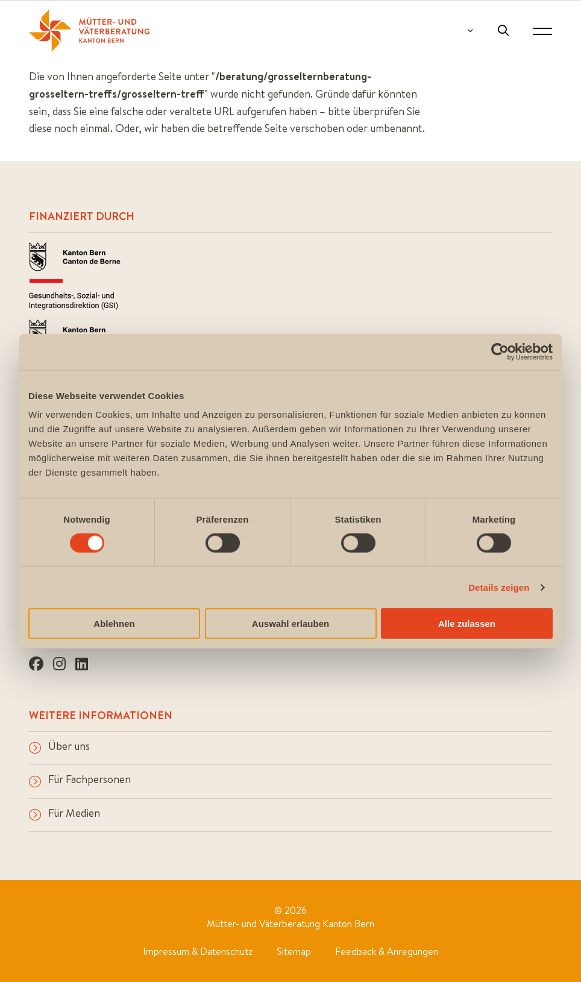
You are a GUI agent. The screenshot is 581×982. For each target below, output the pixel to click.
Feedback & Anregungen (386, 951)
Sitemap (294, 951)
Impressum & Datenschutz (198, 951)
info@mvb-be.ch (68, 577)
